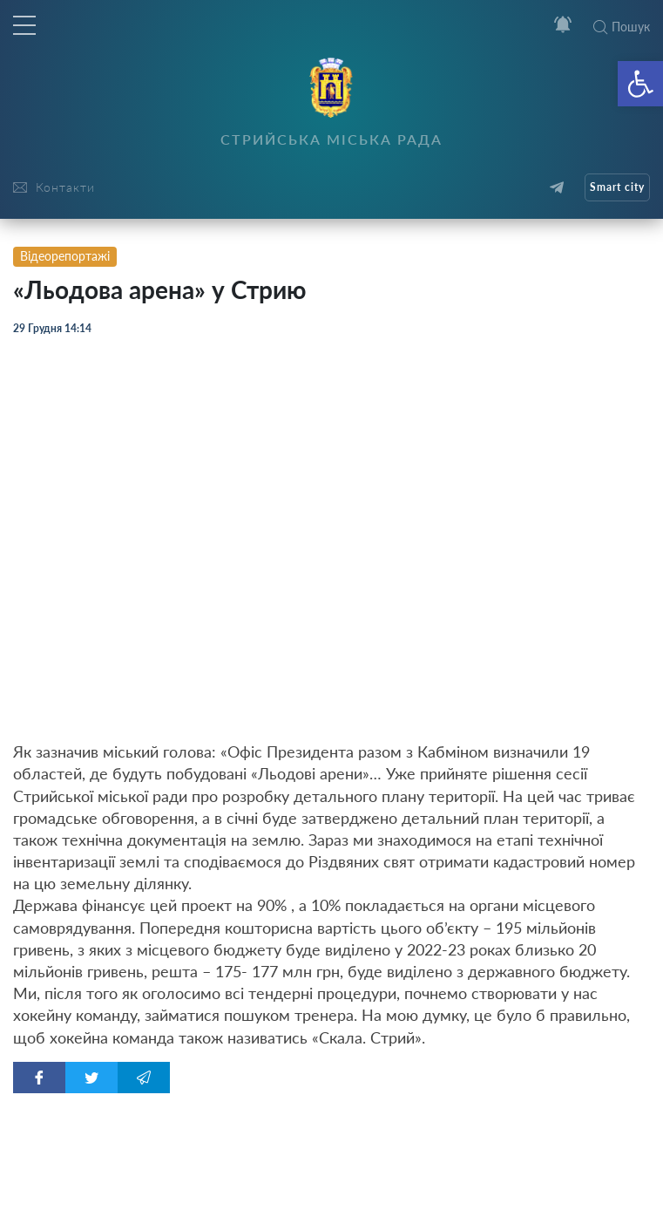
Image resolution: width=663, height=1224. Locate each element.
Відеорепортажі (65, 255)
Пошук (621, 26)
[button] (640, 83)
